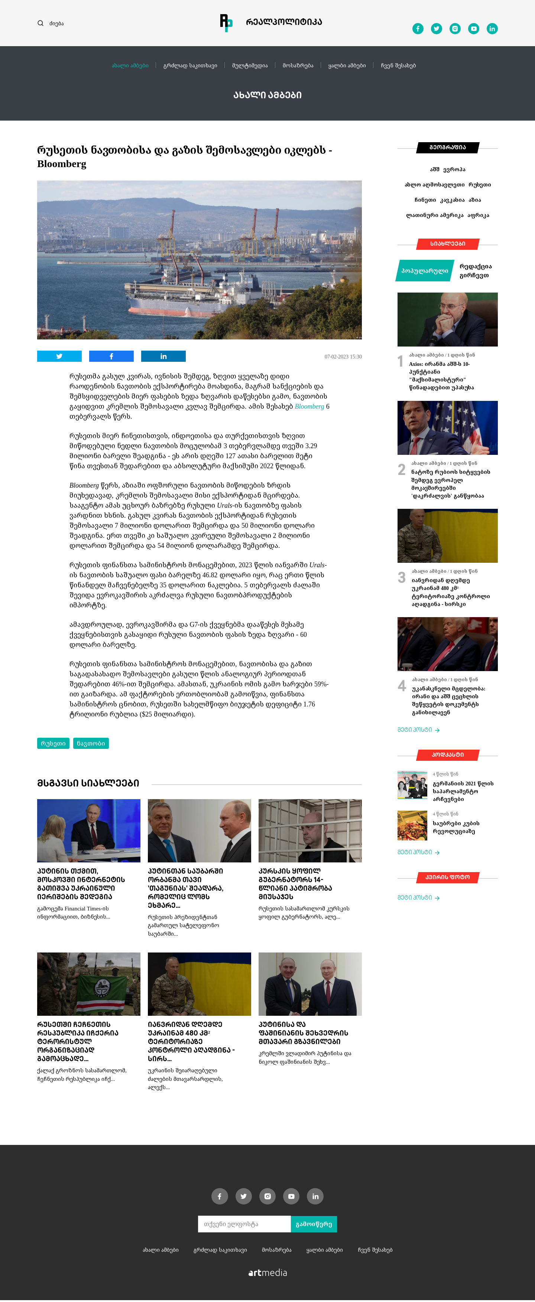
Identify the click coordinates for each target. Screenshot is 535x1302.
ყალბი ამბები (347, 65)
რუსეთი (53, 743)
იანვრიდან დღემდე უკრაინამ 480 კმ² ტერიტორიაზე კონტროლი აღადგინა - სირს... (191, 1044)
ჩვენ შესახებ (398, 65)
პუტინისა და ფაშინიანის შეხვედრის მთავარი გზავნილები (303, 1035)
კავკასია (452, 199)
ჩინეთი (425, 199)
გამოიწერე (314, 1226)
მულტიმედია (250, 65)
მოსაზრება (298, 65)
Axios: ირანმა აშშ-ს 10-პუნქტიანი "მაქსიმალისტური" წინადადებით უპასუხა (441, 375)
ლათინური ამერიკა (435, 214)
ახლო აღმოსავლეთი (435, 184)
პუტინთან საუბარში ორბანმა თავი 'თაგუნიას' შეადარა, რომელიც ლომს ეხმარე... (185, 890)
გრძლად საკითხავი (190, 65)
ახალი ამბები (130, 65)
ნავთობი (91, 743)
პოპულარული (424, 271)
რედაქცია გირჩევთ (476, 270)
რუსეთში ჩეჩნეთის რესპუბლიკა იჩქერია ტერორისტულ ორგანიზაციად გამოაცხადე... (78, 1044)
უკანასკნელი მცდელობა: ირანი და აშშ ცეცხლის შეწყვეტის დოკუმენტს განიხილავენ (449, 700)
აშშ (435, 169)
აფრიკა (478, 214)
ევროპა (454, 169)
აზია (474, 199)
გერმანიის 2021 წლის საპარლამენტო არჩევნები (463, 791)
